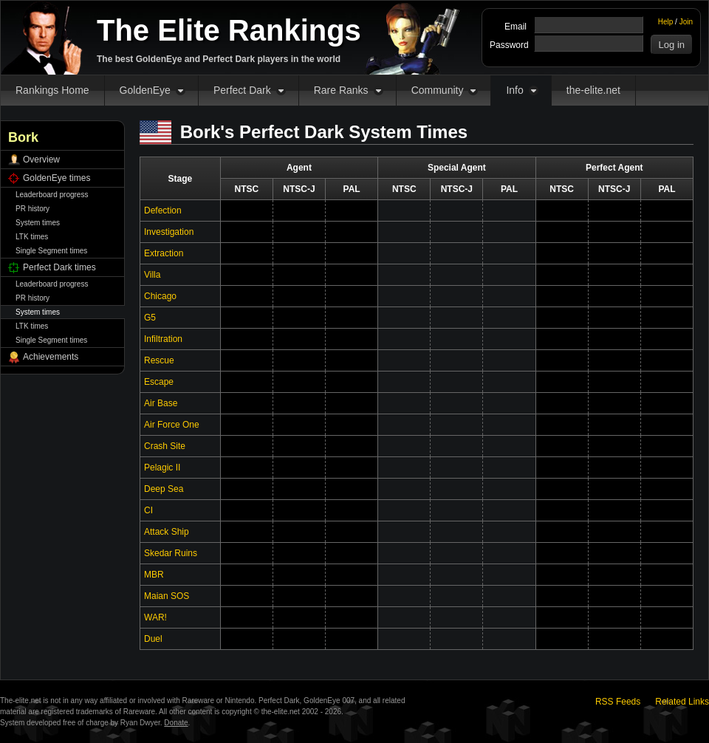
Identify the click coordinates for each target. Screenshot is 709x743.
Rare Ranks (341, 90)
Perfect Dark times (59, 267)
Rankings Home (52, 90)
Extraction (163, 253)
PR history (32, 209)
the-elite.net (593, 90)
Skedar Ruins (170, 553)
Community (437, 90)
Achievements (50, 357)
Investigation (168, 232)
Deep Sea (163, 489)
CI (148, 510)
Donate (176, 723)
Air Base (160, 403)
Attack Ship (166, 532)
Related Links (682, 701)
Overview (41, 159)
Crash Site (164, 446)
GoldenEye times (56, 178)
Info (514, 90)
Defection (163, 210)
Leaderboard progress (52, 195)
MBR (154, 574)
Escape (159, 382)
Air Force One (171, 425)
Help (666, 22)
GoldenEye (145, 90)
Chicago (160, 296)
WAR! (155, 617)
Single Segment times (51, 251)
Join (686, 22)
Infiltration (163, 339)
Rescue (159, 360)
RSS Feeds (617, 701)
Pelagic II (162, 467)
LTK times (32, 237)
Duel (153, 639)
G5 (150, 317)
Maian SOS (166, 596)
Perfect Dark (242, 90)
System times (38, 223)
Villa (152, 275)
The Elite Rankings (229, 30)
